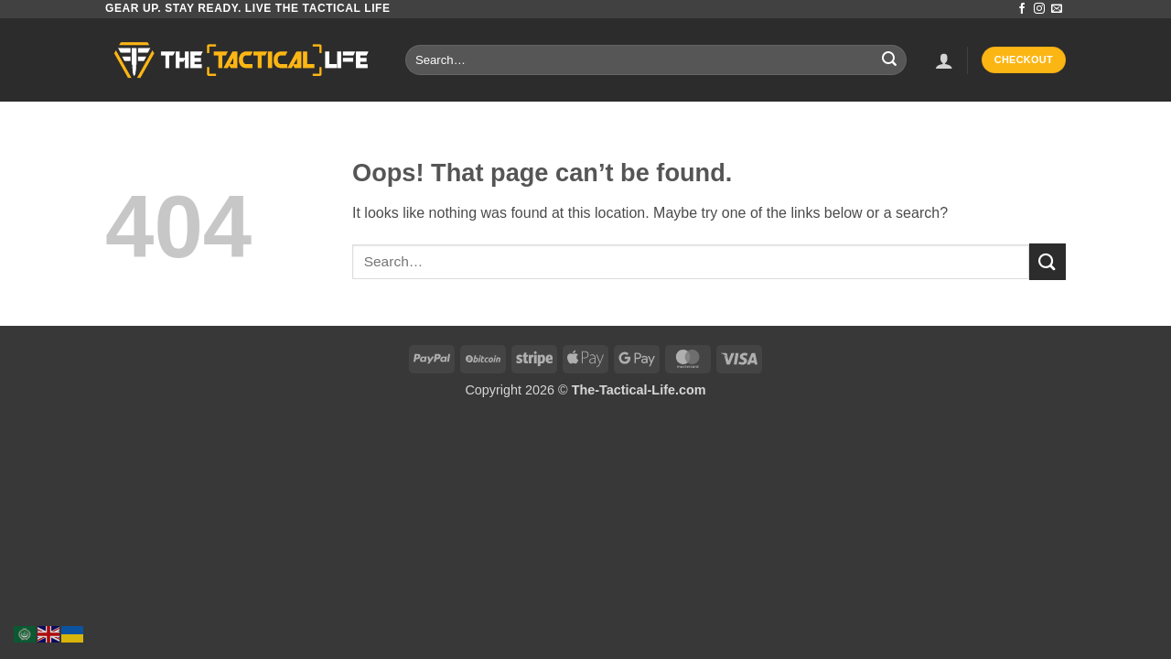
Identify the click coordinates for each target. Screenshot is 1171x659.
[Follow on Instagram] (1039, 9)
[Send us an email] (1056, 9)
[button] (944, 60)
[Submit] (889, 60)
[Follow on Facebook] (1021, 9)
